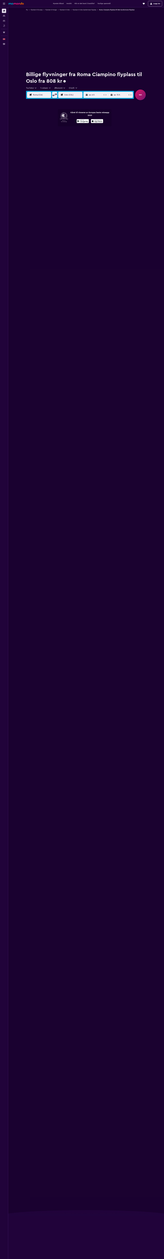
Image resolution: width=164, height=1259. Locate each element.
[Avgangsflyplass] (44, 94)
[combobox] (31, 88)
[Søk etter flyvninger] (4, 10)
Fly (27, 9)
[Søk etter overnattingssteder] (4, 15)
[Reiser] (4, 32)
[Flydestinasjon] (75, 94)
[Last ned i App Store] (97, 121)
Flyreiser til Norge (51, 9)
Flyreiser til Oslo (65, 9)
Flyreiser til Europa (37, 9)
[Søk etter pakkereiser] (4, 25)
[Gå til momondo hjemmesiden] (16, 3)
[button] (4, 3)
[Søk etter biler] (4, 20)
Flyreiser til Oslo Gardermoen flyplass (84, 9)
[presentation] (64, 81)
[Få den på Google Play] (83, 121)
